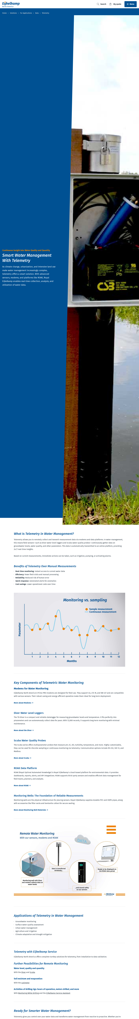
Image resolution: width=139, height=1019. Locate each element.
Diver (23, 972)
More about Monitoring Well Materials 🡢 (31, 810)
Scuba (32, 972)
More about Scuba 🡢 (22, 758)
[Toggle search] (101, 4)
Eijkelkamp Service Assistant (58, 993)
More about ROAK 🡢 (22, 785)
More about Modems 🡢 (23, 703)
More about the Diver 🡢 (24, 730)
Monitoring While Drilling (28, 993)
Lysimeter (25, 983)
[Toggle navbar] (130, 4)
